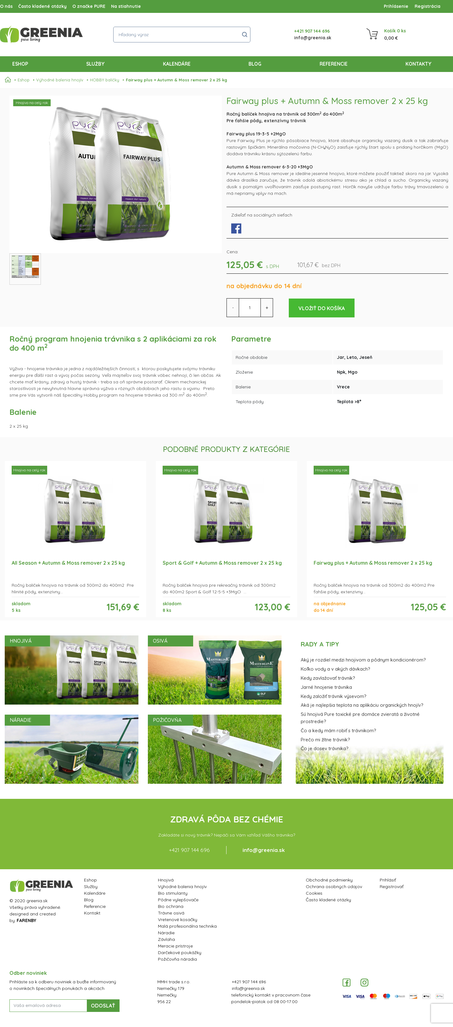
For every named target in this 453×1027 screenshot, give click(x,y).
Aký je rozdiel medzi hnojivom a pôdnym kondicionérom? (363, 660)
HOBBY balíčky (104, 79)
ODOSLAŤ (103, 1005)
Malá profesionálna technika (187, 926)
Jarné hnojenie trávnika (326, 687)
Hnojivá (166, 880)
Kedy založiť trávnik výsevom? (333, 696)
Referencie (334, 64)
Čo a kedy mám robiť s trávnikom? (338, 730)
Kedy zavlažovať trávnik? (328, 678)
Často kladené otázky (42, 6)
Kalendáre (177, 64)
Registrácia (427, 6)
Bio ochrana (170, 906)
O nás (6, 6)
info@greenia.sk (312, 38)
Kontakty (418, 64)
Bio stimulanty (172, 893)
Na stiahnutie (126, 6)
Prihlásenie (396, 6)
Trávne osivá (171, 913)
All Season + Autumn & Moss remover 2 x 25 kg (68, 563)
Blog (255, 64)
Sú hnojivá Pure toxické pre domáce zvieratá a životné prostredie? (360, 717)
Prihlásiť (388, 880)
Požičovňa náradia (177, 959)
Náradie (166, 933)
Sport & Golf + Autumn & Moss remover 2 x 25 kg (222, 563)
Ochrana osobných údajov (334, 886)
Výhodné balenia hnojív (59, 79)
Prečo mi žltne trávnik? (325, 740)
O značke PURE (88, 6)
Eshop (21, 63)
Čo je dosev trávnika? (325, 748)
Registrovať (392, 886)
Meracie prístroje (175, 946)
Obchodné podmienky (329, 880)
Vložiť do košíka (322, 308)
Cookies (314, 893)
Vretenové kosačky (177, 919)
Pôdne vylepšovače (178, 900)
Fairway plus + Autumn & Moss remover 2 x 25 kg (176, 79)
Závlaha (166, 939)
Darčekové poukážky (179, 952)
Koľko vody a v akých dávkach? (335, 669)
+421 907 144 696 (312, 31)
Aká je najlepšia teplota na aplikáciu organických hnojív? (362, 705)
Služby (95, 64)
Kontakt (92, 913)
